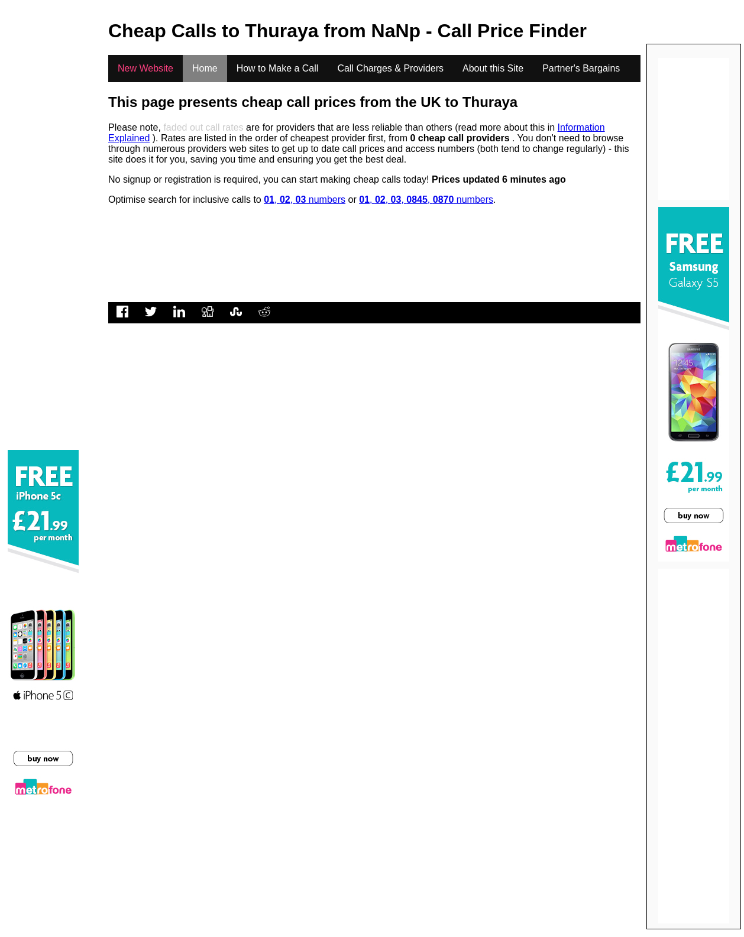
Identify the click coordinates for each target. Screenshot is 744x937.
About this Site (492, 68)
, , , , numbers (426, 199)
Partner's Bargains (581, 68)
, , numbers (304, 199)
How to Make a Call (278, 68)
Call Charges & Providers (390, 68)
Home (205, 68)
